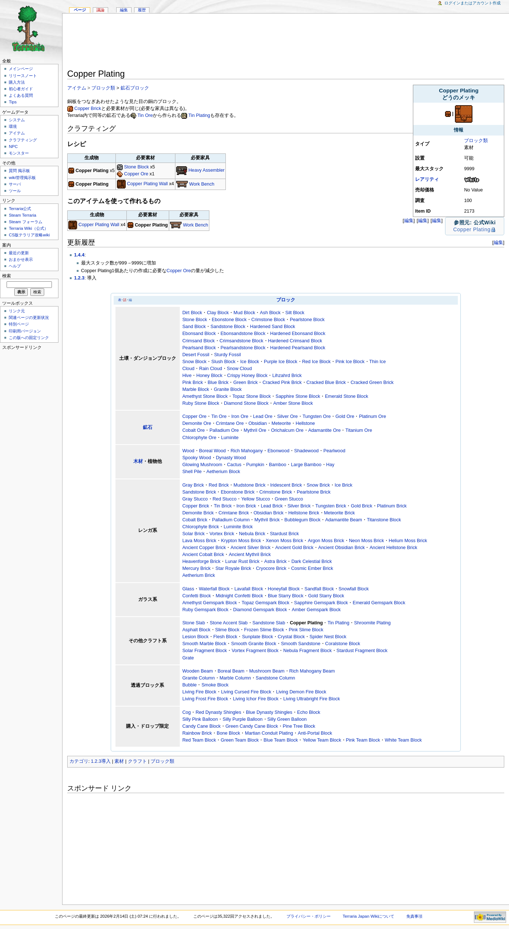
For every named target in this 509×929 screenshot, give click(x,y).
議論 (100, 10)
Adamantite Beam (343, 519)
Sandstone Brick (199, 492)
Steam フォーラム (25, 222)
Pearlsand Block (199, 347)
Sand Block (194, 326)
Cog (186, 712)
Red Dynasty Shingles (218, 712)
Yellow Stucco (255, 499)
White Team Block (403, 740)
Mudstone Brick (249, 485)
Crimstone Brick (275, 492)
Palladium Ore (224, 430)
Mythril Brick (267, 519)
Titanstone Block (384, 519)
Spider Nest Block (327, 636)
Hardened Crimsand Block (295, 340)
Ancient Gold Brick (294, 547)
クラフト (137, 761)
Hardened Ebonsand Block (297, 333)
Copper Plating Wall (147, 184)
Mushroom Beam (267, 671)
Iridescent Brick (286, 485)
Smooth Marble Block (204, 643)
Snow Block (194, 361)
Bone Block (228, 733)
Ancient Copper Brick (204, 547)
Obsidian (257, 423)
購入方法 (17, 82)
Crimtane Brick (234, 512)
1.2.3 (79, 278)
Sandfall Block (319, 588)
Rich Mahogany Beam (312, 671)
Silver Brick (299, 506)
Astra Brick (275, 561)
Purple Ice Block (280, 361)
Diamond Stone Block (246, 403)
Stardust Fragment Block (362, 650)
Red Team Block (199, 740)
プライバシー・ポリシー (308, 916)
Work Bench (201, 184)
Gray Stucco (195, 499)
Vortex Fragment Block (255, 650)
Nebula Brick (252, 533)
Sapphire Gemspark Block (321, 602)
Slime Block (227, 629)
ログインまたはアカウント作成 (472, 3)
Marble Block (195, 389)
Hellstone (305, 423)
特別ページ (19, 324)
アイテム (76, 88)
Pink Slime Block (306, 629)
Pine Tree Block (299, 726)
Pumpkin (255, 464)
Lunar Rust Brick (242, 561)
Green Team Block (240, 740)
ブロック (285, 299)
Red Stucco (225, 499)
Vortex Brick (221, 533)
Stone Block (136, 167)
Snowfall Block (354, 588)
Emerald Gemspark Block (379, 602)
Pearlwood (334, 450)
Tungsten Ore (317, 416)
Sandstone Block (227, 326)
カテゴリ (78, 761)
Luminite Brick (238, 526)
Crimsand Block (198, 340)
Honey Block (209, 375)
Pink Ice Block (350, 361)
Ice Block (249, 361)
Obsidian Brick (269, 512)
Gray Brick (193, 485)
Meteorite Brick (339, 512)
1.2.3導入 (101, 761)
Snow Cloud (239, 368)
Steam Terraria (22, 215)
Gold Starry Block (326, 595)
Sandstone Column (275, 678)
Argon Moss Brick (326, 540)
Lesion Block (195, 636)
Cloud (188, 368)
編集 (436, 220)
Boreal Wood (212, 450)
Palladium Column (231, 519)
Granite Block (228, 389)
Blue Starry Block (285, 595)
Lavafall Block (248, 588)
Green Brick (245, 382)
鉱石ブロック (135, 88)
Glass (188, 588)
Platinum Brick (392, 506)
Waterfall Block (214, 588)
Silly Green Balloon (287, 719)
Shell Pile (192, 471)
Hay (330, 464)
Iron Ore (239, 416)
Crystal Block (291, 636)
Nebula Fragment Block (307, 650)
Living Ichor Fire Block (255, 698)
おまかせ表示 (21, 259)
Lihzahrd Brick (286, 375)
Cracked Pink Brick (281, 382)
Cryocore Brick (271, 568)
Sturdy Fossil (227, 354)
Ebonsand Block (199, 333)
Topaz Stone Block (251, 396)
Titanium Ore (358, 430)
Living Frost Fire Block (205, 698)
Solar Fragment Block (204, 650)
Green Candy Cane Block (251, 726)
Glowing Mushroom (202, 464)
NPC (13, 146)
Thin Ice (377, 361)
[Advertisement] (286, 42)
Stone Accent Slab (229, 622)
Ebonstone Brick (237, 492)
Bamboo (277, 464)
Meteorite (281, 423)
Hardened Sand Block (272, 326)
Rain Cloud (210, 368)
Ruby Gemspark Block (205, 609)
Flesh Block (225, 636)
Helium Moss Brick (408, 540)
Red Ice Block (316, 361)
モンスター (19, 153)
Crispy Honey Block (247, 375)
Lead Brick (272, 506)
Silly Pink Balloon (200, 719)
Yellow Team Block (322, 740)
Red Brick (219, 485)
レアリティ (427, 179)
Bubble (189, 685)
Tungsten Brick (330, 506)
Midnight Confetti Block (239, 595)
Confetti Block (196, 595)
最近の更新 (19, 253)
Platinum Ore (372, 416)
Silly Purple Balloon (242, 719)
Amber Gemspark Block (316, 609)
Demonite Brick (198, 512)
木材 (138, 461)
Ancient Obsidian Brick (341, 547)
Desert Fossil (195, 354)
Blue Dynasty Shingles (269, 712)
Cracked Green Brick (372, 382)
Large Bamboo (306, 464)
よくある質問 (21, 95)
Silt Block (294, 312)
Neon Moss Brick (366, 540)
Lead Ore (263, 416)
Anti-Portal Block (315, 733)
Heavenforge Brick (201, 561)
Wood (188, 450)
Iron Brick (246, 506)
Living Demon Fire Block (301, 691)
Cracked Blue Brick (326, 382)
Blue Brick (218, 382)
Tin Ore (145, 115)
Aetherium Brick (198, 575)
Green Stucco (289, 499)
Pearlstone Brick (313, 492)
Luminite (230, 437)
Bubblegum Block (302, 519)
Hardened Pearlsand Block (297, 347)
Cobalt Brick (194, 519)
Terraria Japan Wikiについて (369, 916)
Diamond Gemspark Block (260, 609)
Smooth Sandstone (300, 643)
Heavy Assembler (207, 170)
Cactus (234, 464)
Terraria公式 (20, 208)
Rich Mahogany (247, 450)
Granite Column (198, 678)
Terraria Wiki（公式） (28, 228)
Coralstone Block (342, 643)
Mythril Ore (255, 430)
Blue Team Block (280, 740)
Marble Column (235, 678)
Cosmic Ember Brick (312, 568)
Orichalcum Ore (287, 430)
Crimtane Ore (230, 423)
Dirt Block (192, 312)
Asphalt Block (196, 629)
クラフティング (23, 140)
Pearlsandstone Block (243, 347)
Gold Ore (344, 416)
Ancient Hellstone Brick (393, 547)
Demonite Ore (196, 423)
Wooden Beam (197, 671)
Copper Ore (136, 173)
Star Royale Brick (233, 568)
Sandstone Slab (268, 622)
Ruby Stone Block (200, 403)
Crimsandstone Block (241, 340)
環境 (13, 126)
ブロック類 (476, 140)
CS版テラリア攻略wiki (29, 235)
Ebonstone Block (229, 319)
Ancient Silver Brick (250, 547)
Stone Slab (193, 622)
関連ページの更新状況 (29, 317)
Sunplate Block (257, 636)
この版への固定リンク (29, 337)
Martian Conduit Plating (269, 733)
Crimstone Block (268, 319)
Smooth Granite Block (253, 643)
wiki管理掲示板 (22, 177)
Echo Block (308, 712)
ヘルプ (15, 266)
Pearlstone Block (307, 319)
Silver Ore (287, 416)
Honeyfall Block (284, 588)
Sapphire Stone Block (298, 396)
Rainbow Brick (197, 733)
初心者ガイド (21, 89)
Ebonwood (278, 450)
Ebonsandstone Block (243, 333)
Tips (12, 102)
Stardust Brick (284, 533)
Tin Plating (199, 115)
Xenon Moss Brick (284, 540)
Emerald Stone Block (346, 396)
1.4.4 (79, 255)
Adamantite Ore (324, 430)
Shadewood (306, 450)
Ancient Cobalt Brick (203, 554)
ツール (15, 191)
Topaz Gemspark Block (265, 602)
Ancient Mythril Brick (250, 554)
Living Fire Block (199, 691)
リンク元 (17, 311)
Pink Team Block (363, 740)
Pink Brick (192, 382)
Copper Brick (87, 108)
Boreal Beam (231, 671)
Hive (186, 375)
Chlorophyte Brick (200, 526)
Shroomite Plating (372, 622)
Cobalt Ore (193, 430)
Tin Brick (223, 506)
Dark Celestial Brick (311, 561)
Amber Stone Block (293, 403)
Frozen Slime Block (264, 629)
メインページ (21, 68)
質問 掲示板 (19, 170)
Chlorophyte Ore (199, 437)
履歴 (142, 10)
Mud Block (244, 312)
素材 (119, 761)
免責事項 (414, 916)
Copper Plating (471, 229)
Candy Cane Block (201, 726)
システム (17, 120)
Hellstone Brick (303, 512)
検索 (6, 276)
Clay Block (218, 312)
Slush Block (223, 361)
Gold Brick (361, 506)
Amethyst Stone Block (205, 396)
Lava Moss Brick (199, 540)
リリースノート (23, 75)
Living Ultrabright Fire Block (311, 698)
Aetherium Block (223, 471)
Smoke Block (214, 685)
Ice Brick (344, 485)
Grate (188, 657)
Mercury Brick (196, 568)
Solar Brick (193, 533)
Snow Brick (318, 485)
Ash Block (270, 312)
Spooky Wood (196, 457)
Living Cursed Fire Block (246, 691)
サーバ (15, 184)
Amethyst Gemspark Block (209, 602)
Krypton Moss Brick (241, 540)
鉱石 (147, 427)
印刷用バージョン (25, 331)
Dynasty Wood (231, 457)
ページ (80, 10)
